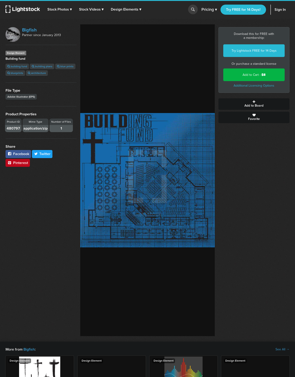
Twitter (42, 153)
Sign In (280, 9)
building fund (17, 66)
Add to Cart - (254, 74)
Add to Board (254, 104)
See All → (282, 349)
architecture (37, 73)
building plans (42, 66)
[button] (59, 9)
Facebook (18, 153)
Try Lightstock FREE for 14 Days (254, 50)
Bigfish (29, 29)
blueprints (15, 73)
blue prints (65, 66)
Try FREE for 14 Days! (243, 9)
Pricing (209, 10)
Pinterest (17, 162)
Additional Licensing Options (254, 85)
